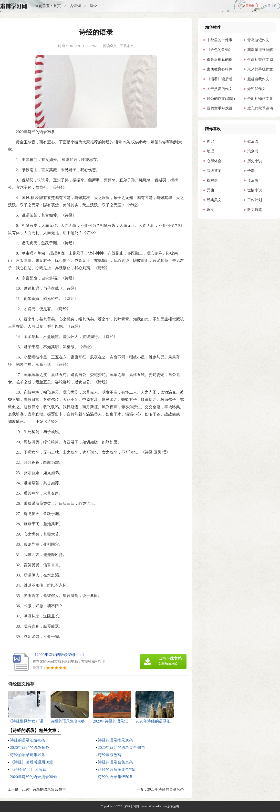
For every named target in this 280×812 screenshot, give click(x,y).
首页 (57, 6)
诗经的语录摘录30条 (115, 740)
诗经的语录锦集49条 (27, 755)
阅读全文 (110, 46)
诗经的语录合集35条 (115, 762)
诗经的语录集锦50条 (115, 777)
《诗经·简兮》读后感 (28, 769)
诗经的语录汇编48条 (27, 740)
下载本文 (127, 46)
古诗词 (75, 6)
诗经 (93, 6)
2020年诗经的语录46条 (29, 747)
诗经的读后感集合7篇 (116, 769)
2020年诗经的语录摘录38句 (33, 777)
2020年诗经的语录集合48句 (121, 747)
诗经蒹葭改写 (109, 755)
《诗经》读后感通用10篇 (31, 762)
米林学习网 (131, 806)
